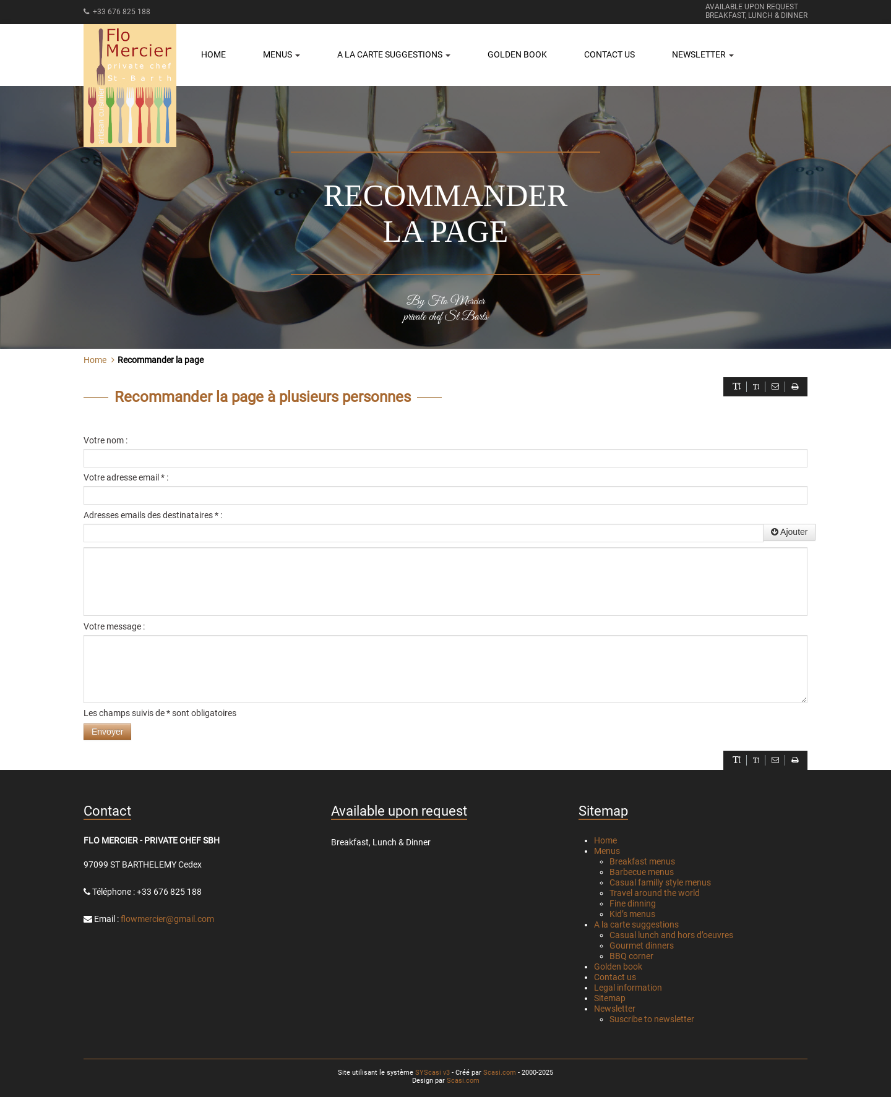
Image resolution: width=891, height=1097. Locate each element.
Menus (607, 851)
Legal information (628, 987)
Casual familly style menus (660, 882)
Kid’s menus (632, 914)
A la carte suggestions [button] (393, 54)
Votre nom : (105, 440)
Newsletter (614, 1009)
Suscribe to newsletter (651, 1019)
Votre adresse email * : (126, 477)
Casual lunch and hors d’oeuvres (671, 935)
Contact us (609, 54)
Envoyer (107, 731)
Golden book (517, 54)
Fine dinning (632, 903)
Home (213, 54)
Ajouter (789, 532)
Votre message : (114, 626)
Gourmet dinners (641, 945)
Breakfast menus (642, 861)
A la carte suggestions (636, 924)
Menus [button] (281, 54)
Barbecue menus (641, 872)
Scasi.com (499, 1073)
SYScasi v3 (432, 1073)
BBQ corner (631, 956)
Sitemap (610, 998)
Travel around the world (654, 893)
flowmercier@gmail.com (167, 919)
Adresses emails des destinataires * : (153, 515)
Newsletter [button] (703, 54)
